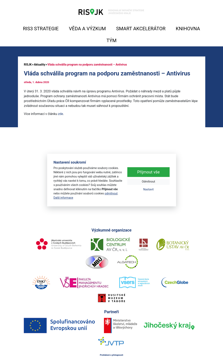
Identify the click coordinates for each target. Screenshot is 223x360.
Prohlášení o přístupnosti (111, 355)
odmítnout (111, 193)
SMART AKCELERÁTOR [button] (140, 28)
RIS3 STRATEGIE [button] (41, 28)
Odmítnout (148, 181)
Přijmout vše (148, 172)
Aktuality (39, 64)
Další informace (63, 197)
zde (60, 114)
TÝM (112, 40)
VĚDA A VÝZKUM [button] (87, 28)
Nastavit (148, 189)
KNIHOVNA (188, 28)
